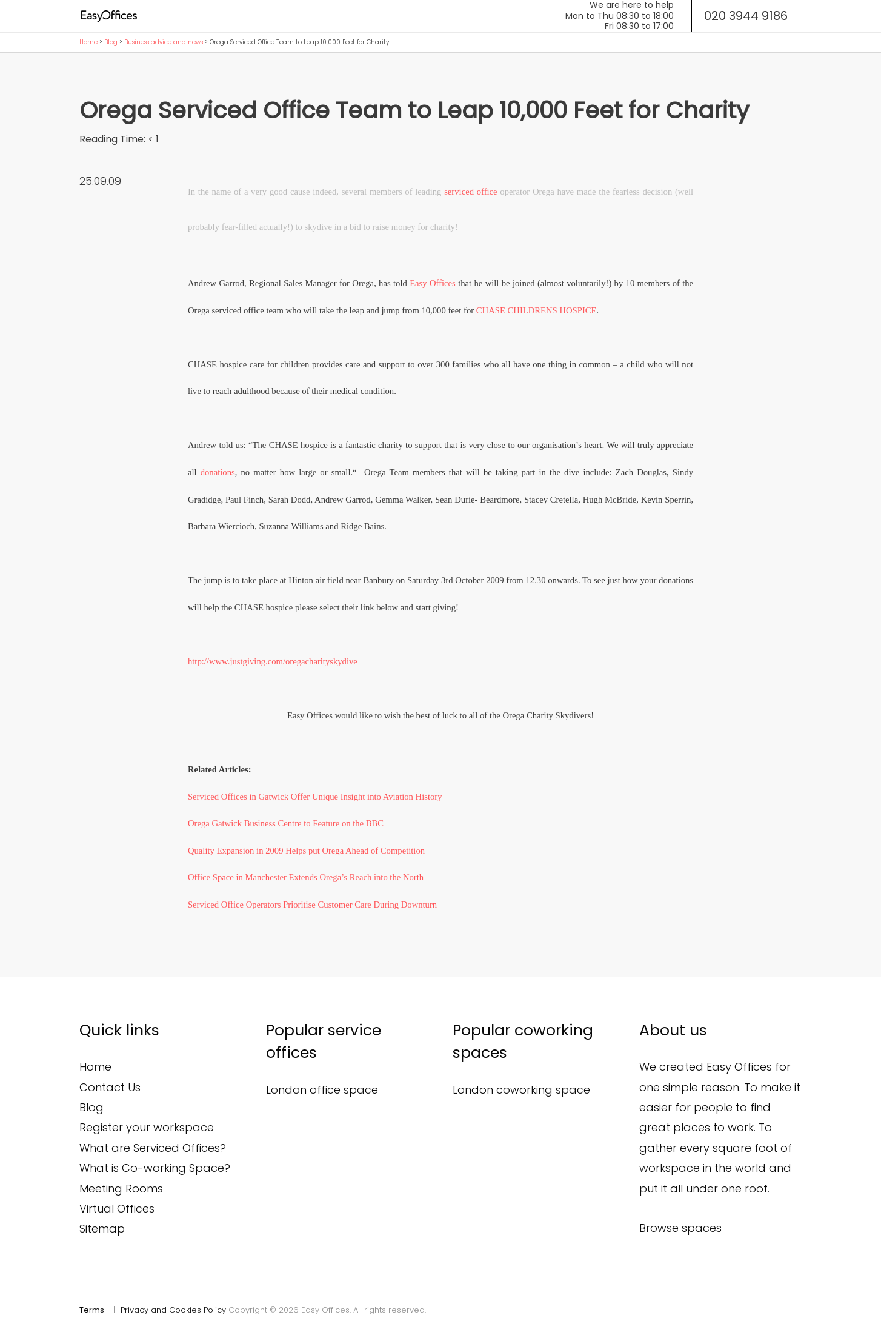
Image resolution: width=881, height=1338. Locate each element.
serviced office (470, 191)
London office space (322, 1089)
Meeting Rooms (121, 1188)
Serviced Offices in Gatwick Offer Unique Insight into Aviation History (315, 796)
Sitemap (102, 1228)
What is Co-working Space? (154, 1168)
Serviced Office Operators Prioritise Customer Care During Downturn (312, 904)
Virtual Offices (117, 1208)
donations (218, 472)
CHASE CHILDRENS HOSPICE (536, 310)
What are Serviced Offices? (152, 1148)
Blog (111, 42)
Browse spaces (680, 1228)
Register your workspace (146, 1127)
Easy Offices (433, 283)
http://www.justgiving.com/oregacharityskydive (272, 661)
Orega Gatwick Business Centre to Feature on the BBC (286, 823)
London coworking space (521, 1089)
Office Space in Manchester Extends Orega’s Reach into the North (306, 877)
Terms (91, 1310)
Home (88, 42)
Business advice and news (163, 42)
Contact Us (110, 1087)
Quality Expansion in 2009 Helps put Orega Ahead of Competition (306, 850)
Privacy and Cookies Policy (173, 1310)
